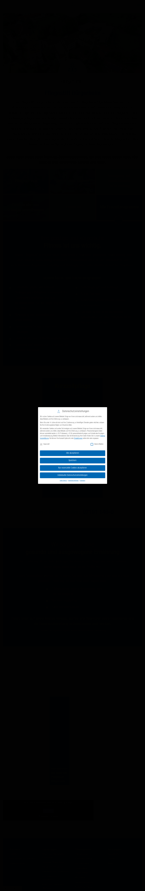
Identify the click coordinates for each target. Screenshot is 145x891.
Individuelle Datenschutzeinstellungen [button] (73, 475)
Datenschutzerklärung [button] (73, 480)
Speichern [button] (72, 461)
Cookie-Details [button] (63, 480)
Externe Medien (97, 444)
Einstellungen (78, 438)
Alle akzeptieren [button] (72, 453)
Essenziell (44, 444)
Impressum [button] (82, 480)
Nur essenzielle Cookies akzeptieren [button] (72, 468)
